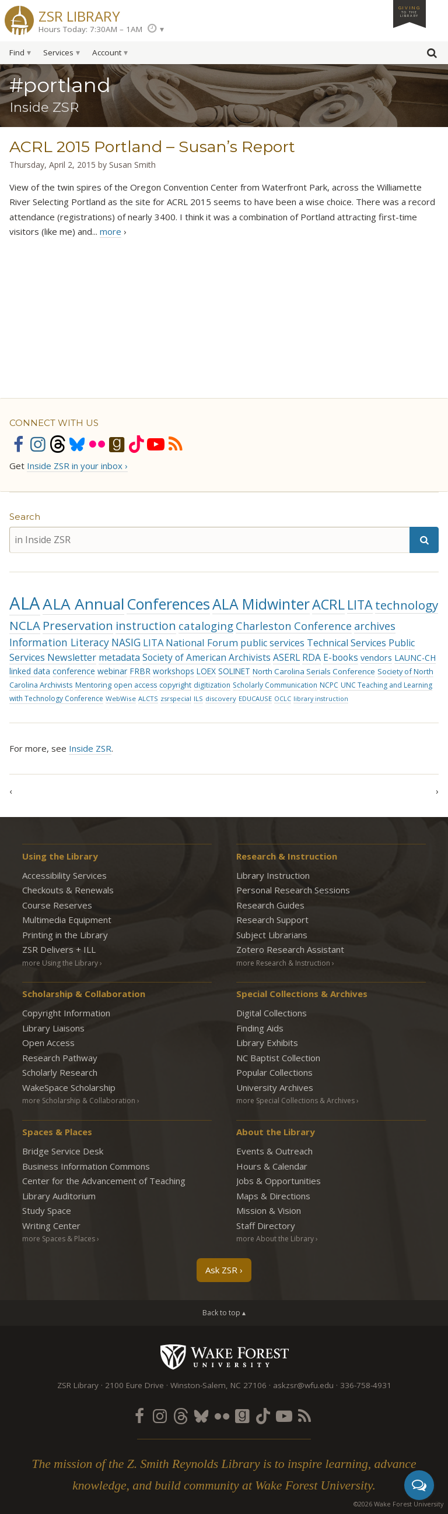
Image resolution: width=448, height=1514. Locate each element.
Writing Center (51, 1225)
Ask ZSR (221, 1270)
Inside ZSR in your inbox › (77, 465)
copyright (175, 685)
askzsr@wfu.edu (303, 1385)
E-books (340, 657)
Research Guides (270, 905)
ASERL (286, 657)
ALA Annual (83, 603)
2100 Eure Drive (134, 1385)
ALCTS (148, 698)
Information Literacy (59, 642)
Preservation (78, 625)
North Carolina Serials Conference (314, 671)
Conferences (168, 604)
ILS (198, 698)
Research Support (272, 919)
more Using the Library (60, 963)
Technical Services (346, 642)
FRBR (140, 671)
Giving (409, 11)
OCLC (282, 699)
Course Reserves (57, 905)
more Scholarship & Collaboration (78, 1100)
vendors (376, 657)
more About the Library (275, 1239)
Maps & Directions (273, 1196)
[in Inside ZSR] (209, 540)
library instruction (320, 699)
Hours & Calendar (271, 1166)
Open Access (48, 1042)
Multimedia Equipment (66, 919)
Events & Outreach (274, 1151)
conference (73, 671)
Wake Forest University (224, 1356)
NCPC (329, 685)
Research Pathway (59, 1058)
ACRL (328, 604)
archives (375, 626)
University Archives (274, 1087)
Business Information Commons (86, 1166)
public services (272, 642)
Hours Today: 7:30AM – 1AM (90, 29)
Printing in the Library (65, 935)
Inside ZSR (90, 748)
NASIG (126, 642)
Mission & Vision (268, 1210)
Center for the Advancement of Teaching (104, 1180)
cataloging (205, 625)
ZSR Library (79, 14)
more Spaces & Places (58, 1239)
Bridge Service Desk (62, 1151)
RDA (311, 657)
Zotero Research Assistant (290, 949)
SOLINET (234, 671)
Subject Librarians (271, 935)
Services (58, 52)
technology (406, 605)
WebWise (121, 698)
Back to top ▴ (224, 1313)
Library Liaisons (53, 1028)
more (110, 231)
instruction (146, 625)
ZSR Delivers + (59, 949)
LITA (360, 604)
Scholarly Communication (275, 685)
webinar (112, 671)
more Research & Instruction (283, 963)
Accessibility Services (64, 875)
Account (106, 52)
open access (135, 685)
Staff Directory (265, 1225)
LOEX (206, 671)
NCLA (24, 625)
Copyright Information (66, 1013)
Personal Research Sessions (293, 890)
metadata (119, 657)
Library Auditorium (59, 1196)
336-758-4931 (365, 1385)
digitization (212, 685)
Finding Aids (260, 1028)
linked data (29, 671)
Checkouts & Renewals (68, 890)
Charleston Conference (294, 626)
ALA (24, 603)
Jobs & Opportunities (278, 1180)
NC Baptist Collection (278, 1058)
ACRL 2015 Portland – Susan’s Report (152, 146)
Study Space (46, 1210)
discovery (220, 698)
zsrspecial (175, 698)
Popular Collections (274, 1072)
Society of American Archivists (206, 657)
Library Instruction (273, 875)
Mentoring (93, 684)
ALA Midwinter (261, 604)
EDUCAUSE (255, 698)
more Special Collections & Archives (295, 1100)
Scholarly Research (59, 1072)
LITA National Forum (190, 642)
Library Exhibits (267, 1042)
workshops (173, 671)
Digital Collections (271, 1013)
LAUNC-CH (415, 657)
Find (16, 52)
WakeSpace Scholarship (69, 1087)
